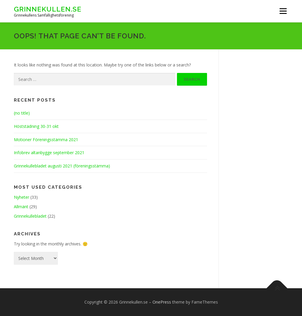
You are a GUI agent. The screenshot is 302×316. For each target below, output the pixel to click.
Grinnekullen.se (47, 9)
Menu (283, 11)
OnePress (161, 302)
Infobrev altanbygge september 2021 (49, 152)
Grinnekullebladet (30, 216)
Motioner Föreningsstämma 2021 (46, 139)
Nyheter (21, 197)
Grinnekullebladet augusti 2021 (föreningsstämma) (62, 166)
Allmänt (21, 206)
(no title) (22, 113)
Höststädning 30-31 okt (36, 126)
